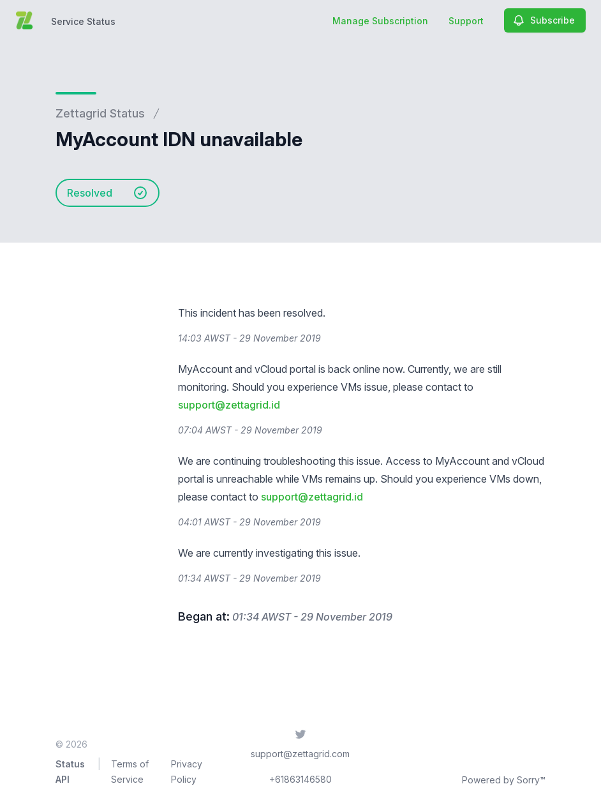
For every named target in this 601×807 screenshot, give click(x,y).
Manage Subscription (380, 20)
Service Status (83, 21)
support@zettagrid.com (300, 753)
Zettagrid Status (100, 113)
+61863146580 (300, 779)
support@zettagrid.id (229, 404)
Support (466, 20)
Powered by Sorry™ (503, 779)
